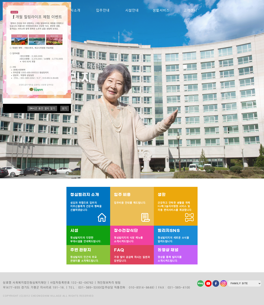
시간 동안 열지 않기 (42, 108)
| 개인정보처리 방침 (108, 282)
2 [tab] (254, 77)
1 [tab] (254, 73)
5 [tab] (254, 89)
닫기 (64, 108)
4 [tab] (254, 85)
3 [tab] (254, 81)
